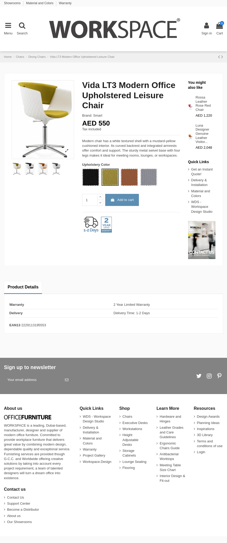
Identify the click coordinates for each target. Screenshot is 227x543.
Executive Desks (135, 423)
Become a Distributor (23, 509)
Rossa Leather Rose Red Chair (203, 103)
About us (14, 516)
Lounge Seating (135, 462)
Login (201, 452)
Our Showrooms (19, 522)
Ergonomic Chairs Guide (170, 445)
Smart (97, 115)
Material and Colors (40, 3)
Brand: (87, 115)
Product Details (23, 287)
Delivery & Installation (199, 182)
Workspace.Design (97, 462)
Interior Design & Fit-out (172, 478)
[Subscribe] (67, 380)
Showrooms (13, 3)
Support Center (18, 503)
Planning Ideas (208, 423)
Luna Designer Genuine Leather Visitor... (202, 133)
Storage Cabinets (129, 453)
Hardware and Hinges (170, 419)
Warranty (65, 3)
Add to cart (122, 200)
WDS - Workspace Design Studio (202, 206)
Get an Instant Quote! (202, 171)
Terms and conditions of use (210, 443)
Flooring (129, 468)
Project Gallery (94, 455)
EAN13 (15, 325)
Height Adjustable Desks (131, 439)
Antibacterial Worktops (169, 456)
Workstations (132, 429)
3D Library (205, 435)
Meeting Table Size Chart (170, 467)
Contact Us (15, 497)
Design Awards (208, 416)
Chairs (128, 416)
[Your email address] (33, 380)
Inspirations (205, 429)
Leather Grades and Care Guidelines (171, 432)
